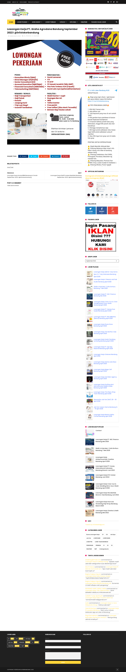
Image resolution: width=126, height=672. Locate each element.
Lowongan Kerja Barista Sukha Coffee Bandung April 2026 (104, 415)
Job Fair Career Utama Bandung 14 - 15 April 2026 (105, 408)
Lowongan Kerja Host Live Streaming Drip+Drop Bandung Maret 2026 (106, 504)
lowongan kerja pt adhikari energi (96, 562)
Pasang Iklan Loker (98, 22)
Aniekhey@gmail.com (93, 560)
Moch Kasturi (89, 567)
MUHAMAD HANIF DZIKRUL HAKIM (95, 589)
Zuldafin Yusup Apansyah (94, 596)
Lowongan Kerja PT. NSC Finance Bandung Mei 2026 (105, 295)
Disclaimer (23, 2)
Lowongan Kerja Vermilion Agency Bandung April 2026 (105, 378)
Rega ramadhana (91, 615)
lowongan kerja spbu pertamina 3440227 (100, 616)
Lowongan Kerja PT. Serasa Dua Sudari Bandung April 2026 (104, 310)
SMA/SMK (84, 22)
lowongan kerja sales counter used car (99, 598)
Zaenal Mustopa (90, 608)
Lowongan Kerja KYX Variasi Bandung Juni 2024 (105, 476)
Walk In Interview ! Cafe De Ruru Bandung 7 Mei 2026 (104, 287)
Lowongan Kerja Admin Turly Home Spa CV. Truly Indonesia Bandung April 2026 (105, 274)
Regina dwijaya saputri (93, 574)
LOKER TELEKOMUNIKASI (101, 542)
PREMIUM (28, 36)
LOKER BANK (97, 538)
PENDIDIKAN (89, 545)
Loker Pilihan (22, 22)
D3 (24, 36)
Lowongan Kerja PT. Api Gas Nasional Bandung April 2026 (103, 347)
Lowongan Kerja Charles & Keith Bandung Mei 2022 (107, 512)
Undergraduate (104, 549)
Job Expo (113, 534)
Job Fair (88, 538)
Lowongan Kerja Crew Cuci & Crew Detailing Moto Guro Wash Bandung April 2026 (105, 303)
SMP (95, 549)
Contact (99, 431)
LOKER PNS (89, 542)
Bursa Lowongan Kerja (93, 534)
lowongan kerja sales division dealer (97, 576)
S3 (111, 545)
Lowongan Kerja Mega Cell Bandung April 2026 (103, 370)
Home (9, 2)
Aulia (87, 603)
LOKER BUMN (106, 538)
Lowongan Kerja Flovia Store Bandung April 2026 (103, 325)
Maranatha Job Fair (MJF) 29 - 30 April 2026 (105, 400)
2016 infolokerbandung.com (24, 669)
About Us (15, 2)
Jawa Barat (36, 22)
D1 (102, 534)
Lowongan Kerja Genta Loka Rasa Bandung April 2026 (105, 363)
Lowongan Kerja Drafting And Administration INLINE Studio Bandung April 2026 (103, 386)
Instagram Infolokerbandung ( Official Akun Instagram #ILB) (101, 177)
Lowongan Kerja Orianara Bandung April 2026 (105, 355)
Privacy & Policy (33, 2)
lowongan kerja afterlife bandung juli (98, 583)
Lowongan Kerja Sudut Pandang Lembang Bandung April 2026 (104, 340)
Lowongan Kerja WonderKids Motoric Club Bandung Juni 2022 (107, 494)
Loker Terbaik (50, 22)
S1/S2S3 (62, 22)
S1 (32, 36)
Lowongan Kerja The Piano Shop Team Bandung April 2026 (104, 393)
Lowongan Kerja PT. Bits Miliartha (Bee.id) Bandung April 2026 (105, 317)
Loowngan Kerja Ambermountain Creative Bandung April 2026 (105, 459)
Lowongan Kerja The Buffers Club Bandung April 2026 (105, 332)
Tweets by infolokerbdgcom (95, 525)
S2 (107, 545)
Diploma (73, 22)
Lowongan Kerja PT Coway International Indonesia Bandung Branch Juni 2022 (105, 468)
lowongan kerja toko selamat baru (97, 590)
